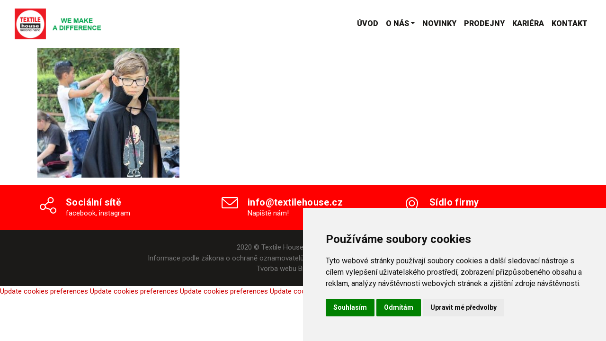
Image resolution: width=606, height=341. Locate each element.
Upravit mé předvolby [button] (463, 307)
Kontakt (570, 23)
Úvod (367, 23)
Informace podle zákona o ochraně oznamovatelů (226, 258)
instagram (114, 213)
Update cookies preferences (44, 291)
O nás (397, 23)
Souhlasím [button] (350, 307)
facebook (81, 213)
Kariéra (528, 23)
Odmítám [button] (398, 307)
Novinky (439, 23)
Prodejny (484, 23)
